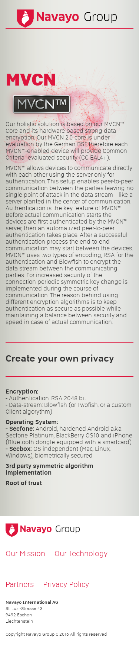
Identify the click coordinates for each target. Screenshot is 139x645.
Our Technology (80, 553)
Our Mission (25, 553)
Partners (20, 584)
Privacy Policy (66, 584)
